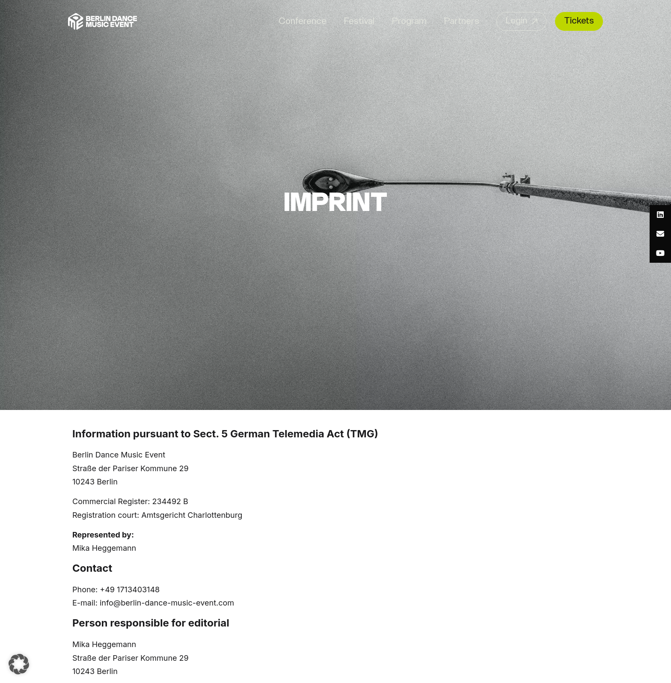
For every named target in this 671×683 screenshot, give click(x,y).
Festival (359, 22)
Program (409, 22)
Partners (461, 22)
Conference (303, 22)
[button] (19, 664)
